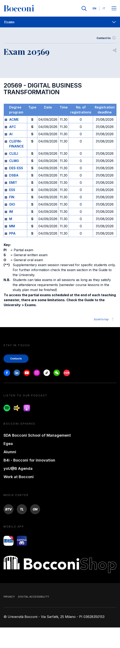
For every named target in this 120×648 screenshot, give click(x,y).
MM (12, 226)
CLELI (13, 153)
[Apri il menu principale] (113, 9)
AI (10, 134)
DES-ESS (16, 168)
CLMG (14, 161)
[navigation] (60, 22)
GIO (12, 204)
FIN (11, 197)
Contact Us (106, 38)
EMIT (13, 182)
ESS (12, 190)
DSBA (13, 175)
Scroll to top (104, 319)
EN (94, 8)
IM (11, 212)
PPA (12, 233)
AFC (12, 127)
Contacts (16, 358)
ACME (14, 119)
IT (104, 8)
